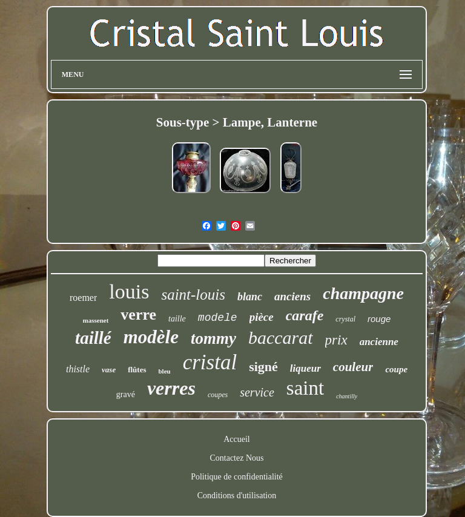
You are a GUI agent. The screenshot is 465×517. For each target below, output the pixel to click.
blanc (249, 297)
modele (217, 318)
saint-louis (193, 294)
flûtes (137, 369)
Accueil (236, 439)
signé (263, 366)
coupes (218, 394)
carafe (305, 315)
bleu (165, 371)
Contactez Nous (236, 458)
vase (109, 369)
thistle (78, 369)
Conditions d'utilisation (236, 495)
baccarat (280, 337)
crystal (345, 319)
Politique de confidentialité (237, 476)
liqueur (305, 368)
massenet (96, 320)
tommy (213, 338)
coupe (396, 369)
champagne (363, 293)
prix (336, 339)
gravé (125, 394)
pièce (261, 317)
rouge (379, 319)
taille (177, 318)
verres (171, 388)
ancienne (379, 341)
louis (129, 291)
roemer (83, 297)
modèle (151, 336)
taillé (93, 337)
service (257, 392)
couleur (353, 367)
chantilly (346, 396)
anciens (292, 296)
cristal (210, 362)
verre (138, 314)
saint (305, 388)
